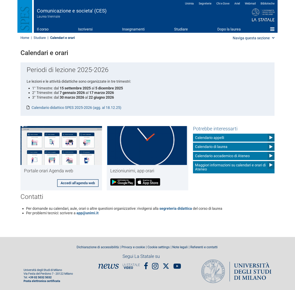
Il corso (43, 29)
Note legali (180, 246)
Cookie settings (159, 246)
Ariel (237, 3)
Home (272, 29)
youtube (177, 264)
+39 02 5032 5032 (40, 277)
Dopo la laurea (229, 29)
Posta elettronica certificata (42, 280)
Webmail (250, 3)
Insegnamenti (133, 29)
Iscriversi (85, 29)
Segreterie (205, 3)
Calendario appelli (209, 137)
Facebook (146, 264)
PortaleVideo (131, 266)
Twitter (166, 263)
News (108, 266)
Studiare (181, 29)
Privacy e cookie (133, 246)
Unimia (189, 3)
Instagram (155, 264)
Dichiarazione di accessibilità (98, 246)
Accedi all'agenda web (76, 182)
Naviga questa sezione (251, 38)
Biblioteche (268, 3)
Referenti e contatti (204, 246)
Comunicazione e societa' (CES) (72, 11)
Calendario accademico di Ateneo (222, 156)
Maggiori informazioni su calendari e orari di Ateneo (230, 167)
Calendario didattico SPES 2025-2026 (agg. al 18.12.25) (76, 107)
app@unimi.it (87, 212)
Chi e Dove (222, 3)
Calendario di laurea (211, 146)
